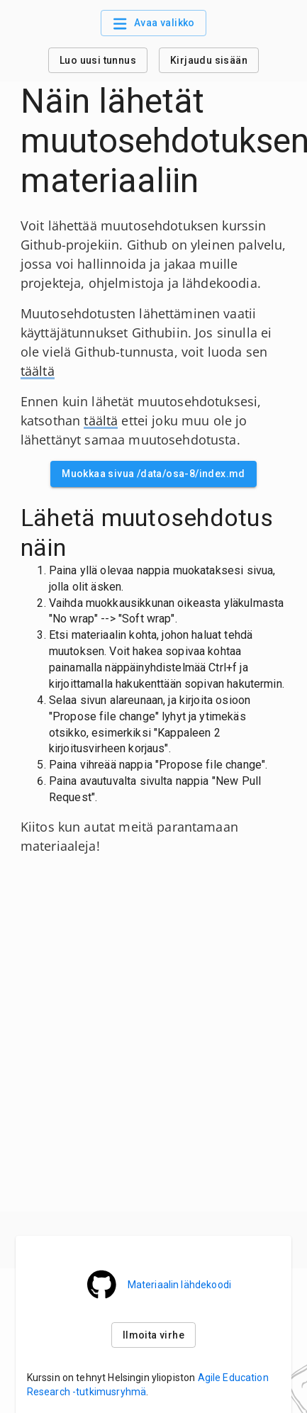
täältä (38, 370)
